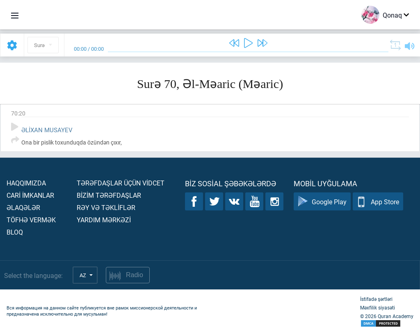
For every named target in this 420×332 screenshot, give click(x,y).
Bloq (15, 232)
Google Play (322, 201)
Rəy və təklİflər (106, 207)
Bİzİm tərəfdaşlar (109, 195)
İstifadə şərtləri (376, 299)
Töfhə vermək (31, 219)
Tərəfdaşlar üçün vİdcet (120, 182)
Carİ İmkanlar (30, 195)
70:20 (18, 113)
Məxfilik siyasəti (377, 307)
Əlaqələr (23, 207)
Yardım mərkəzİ (104, 219)
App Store (378, 201)
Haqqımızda (26, 182)
